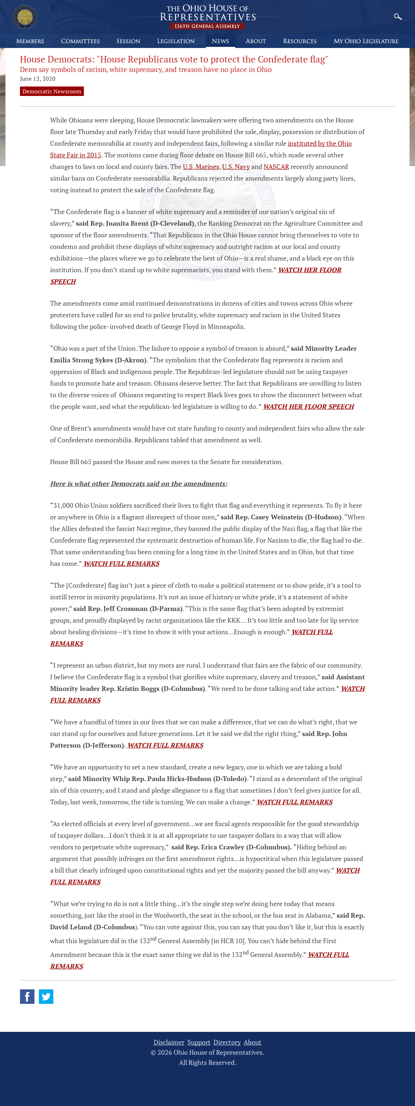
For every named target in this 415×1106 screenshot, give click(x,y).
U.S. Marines (201, 166)
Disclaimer (169, 1042)
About (252, 1042)
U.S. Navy (236, 166)
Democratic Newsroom (52, 91)
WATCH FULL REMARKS (121, 563)
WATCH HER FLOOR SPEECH (308, 406)
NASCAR (276, 166)
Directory (227, 1042)
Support (199, 1042)
